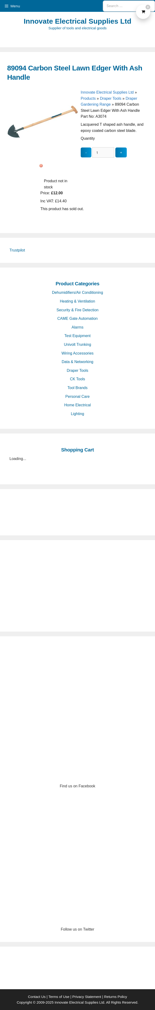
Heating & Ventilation (77, 301)
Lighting (77, 414)
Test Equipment (77, 336)
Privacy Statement (86, 997)
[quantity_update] (103, 152)
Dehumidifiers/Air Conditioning (77, 292)
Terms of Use (58, 997)
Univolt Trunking (77, 344)
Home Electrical (77, 405)
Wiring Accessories (77, 353)
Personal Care (77, 396)
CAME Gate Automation (77, 318)
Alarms (78, 327)
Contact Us (37, 997)
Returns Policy (115, 997)
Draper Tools (110, 98)
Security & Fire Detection (77, 310)
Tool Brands (77, 388)
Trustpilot (17, 250)
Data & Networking (77, 362)
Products (88, 98)
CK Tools (77, 379)
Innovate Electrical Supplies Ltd (77, 21)
